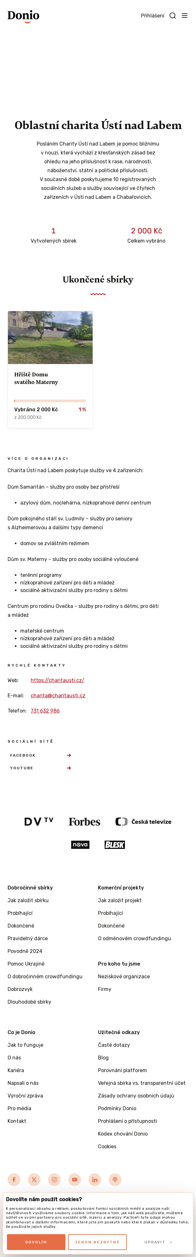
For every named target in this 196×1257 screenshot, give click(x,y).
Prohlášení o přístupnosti (127, 1121)
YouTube (40, 768)
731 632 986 (45, 711)
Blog (103, 1058)
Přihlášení (152, 16)
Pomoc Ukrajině (26, 964)
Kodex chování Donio (123, 1134)
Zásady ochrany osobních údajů (136, 1096)
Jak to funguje (25, 1045)
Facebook (40, 755)
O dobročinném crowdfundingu (45, 977)
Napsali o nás (23, 1083)
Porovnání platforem (122, 1070)
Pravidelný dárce (28, 938)
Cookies (107, 1146)
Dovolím (36, 1242)
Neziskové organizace (124, 977)
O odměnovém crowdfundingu (134, 938)
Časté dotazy (114, 1045)
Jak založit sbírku (28, 900)
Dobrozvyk (20, 989)
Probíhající (20, 913)
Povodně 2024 (25, 951)
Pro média (19, 1108)
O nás (14, 1058)
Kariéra (16, 1070)
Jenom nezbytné (97, 1242)
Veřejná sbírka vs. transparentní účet (142, 1083)
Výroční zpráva (25, 1096)
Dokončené (21, 926)
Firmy (104, 989)
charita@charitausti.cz (58, 696)
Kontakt (17, 1121)
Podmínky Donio (117, 1108)
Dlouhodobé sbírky (29, 1002)
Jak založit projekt (120, 900)
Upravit (158, 1242)
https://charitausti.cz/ (57, 680)
